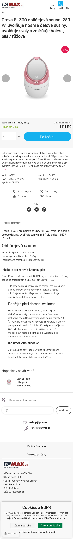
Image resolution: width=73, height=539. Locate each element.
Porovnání (22, 196)
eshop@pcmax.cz (39, 422)
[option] (36, 78)
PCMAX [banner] (13, 5)
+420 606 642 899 (39, 427)
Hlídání (48, 196)
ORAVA (15, 182)
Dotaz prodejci (52, 191)
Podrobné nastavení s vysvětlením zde (36, 532)
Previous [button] (6, 78)
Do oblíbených (24, 191)
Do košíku (47, 136)
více (6, 169)
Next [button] (67, 78)
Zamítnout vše (22, 525)
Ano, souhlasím (50, 525)
